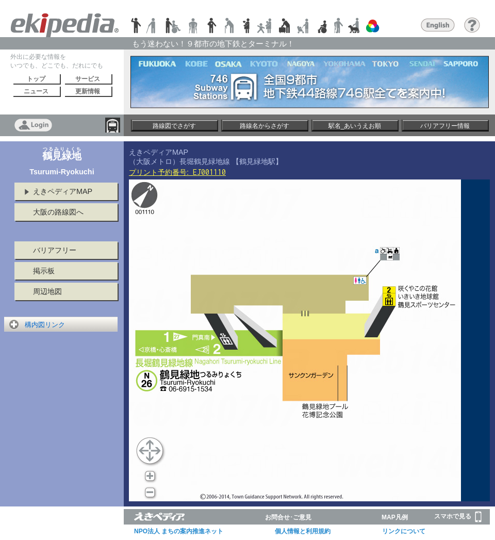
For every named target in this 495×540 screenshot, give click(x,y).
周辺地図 (47, 291)
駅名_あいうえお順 (355, 125)
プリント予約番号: (177, 172)
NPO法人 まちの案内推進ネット (178, 531)
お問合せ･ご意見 (288, 517)
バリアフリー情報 (445, 125)
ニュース (36, 91)
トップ (36, 79)
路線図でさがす (174, 125)
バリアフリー (54, 250)
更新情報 (87, 91)
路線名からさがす (264, 125)
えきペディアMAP (62, 191)
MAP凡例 (395, 517)
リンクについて (403, 531)
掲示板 (44, 271)
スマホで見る (458, 516)
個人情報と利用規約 (303, 531)
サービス (87, 79)
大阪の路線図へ (58, 212)
